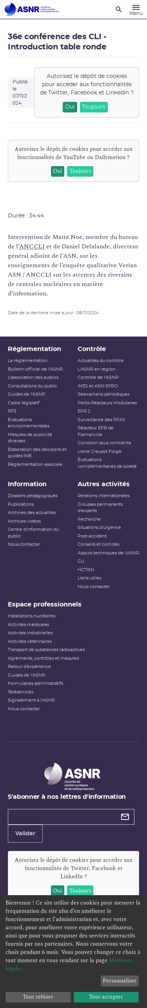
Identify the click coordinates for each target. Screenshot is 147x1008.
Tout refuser (38, 997)
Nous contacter (24, 544)
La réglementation (27, 360)
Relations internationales (104, 496)
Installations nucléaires (31, 616)
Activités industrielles (30, 633)
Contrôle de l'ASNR (98, 377)
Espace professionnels (45, 604)
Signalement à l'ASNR (31, 700)
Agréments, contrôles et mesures (43, 658)
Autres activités (104, 484)
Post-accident (92, 536)
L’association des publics (33, 377)
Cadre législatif (24, 403)
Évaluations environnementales (28, 423)
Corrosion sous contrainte (104, 443)
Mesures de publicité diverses (30, 438)
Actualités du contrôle (101, 360)
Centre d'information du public (33, 532)
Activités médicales (28, 625)
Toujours (93, 107)
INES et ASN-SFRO (98, 386)
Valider (25, 833)
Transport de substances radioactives (46, 650)
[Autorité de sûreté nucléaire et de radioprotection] (32, 9)
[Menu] (136, 9)
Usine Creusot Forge (100, 451)
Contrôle (92, 349)
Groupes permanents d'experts (100, 507)
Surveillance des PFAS (101, 420)
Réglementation (34, 349)
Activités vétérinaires (30, 641)
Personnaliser (119, 981)
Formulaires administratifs (35, 683)
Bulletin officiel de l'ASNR (35, 369)
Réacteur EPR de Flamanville (96, 431)
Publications (21, 504)
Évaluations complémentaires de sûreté (107, 463)
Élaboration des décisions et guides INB (37, 452)
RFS (12, 411)
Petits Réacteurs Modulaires (107, 403)
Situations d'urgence (99, 527)
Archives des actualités (32, 512)
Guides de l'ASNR (26, 394)
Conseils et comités (98, 544)
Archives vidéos (24, 521)
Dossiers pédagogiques (33, 496)
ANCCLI (32, 246)
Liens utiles (89, 578)
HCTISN (86, 570)
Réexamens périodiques (103, 394)
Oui (70, 107)
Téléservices (20, 692)
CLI (81, 561)
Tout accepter (106, 997)
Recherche (89, 519)
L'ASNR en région (96, 369)
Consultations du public (32, 386)
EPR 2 (84, 411)
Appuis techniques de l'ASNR (108, 553)
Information (27, 484)
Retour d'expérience (29, 666)
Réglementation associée (35, 464)
